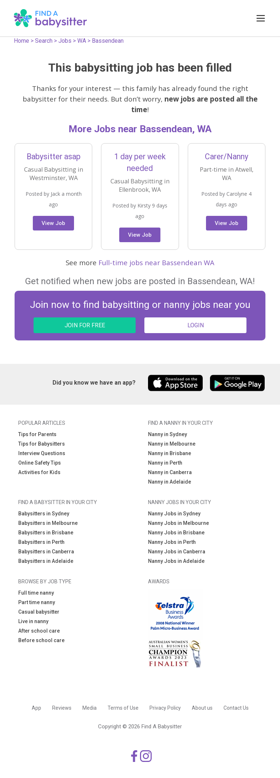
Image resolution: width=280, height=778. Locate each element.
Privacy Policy (165, 708)
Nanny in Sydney (167, 434)
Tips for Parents (37, 434)
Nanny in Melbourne (171, 444)
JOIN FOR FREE (85, 325)
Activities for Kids (39, 472)
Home (21, 40)
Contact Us (236, 708)
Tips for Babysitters (41, 444)
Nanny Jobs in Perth (172, 542)
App (36, 708)
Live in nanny (33, 621)
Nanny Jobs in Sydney (174, 513)
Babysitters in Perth (41, 542)
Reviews (61, 708)
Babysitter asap (54, 156)
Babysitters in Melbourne (48, 523)
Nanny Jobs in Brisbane (176, 532)
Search (43, 40)
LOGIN (195, 325)
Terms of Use (123, 708)
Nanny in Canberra (170, 472)
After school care (39, 631)
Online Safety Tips (39, 463)
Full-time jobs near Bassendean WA (156, 262)
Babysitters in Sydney (43, 513)
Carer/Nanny (226, 156)
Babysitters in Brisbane (45, 532)
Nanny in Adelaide (169, 482)
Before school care (41, 640)
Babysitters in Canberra (46, 551)
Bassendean (108, 40)
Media (89, 708)
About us (202, 708)
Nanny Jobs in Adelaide (176, 561)
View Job (53, 223)
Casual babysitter (38, 612)
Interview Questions (41, 453)
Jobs (64, 40)
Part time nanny (36, 602)
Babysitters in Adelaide (45, 561)
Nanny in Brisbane (169, 453)
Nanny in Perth (165, 463)
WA (81, 40)
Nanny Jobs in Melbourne (178, 523)
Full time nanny (36, 593)
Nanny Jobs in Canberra (176, 551)
